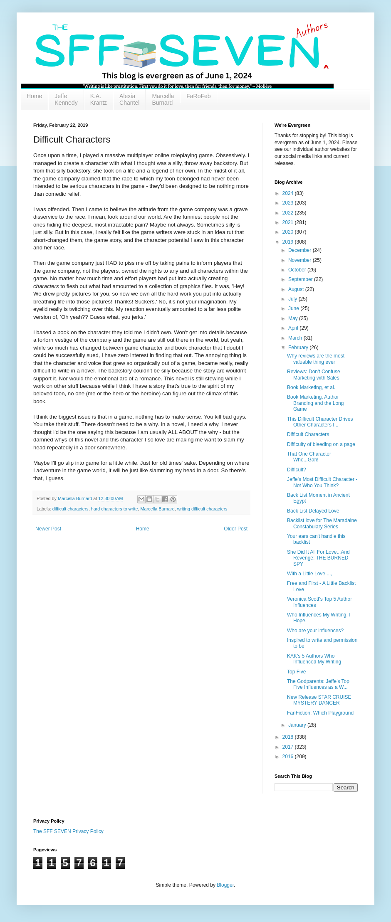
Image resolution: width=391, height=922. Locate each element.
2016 (288, 756)
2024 (288, 193)
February (298, 347)
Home (34, 96)
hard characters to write (114, 508)
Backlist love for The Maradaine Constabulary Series (322, 523)
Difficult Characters (308, 434)
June (294, 308)
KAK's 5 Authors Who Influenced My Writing (314, 659)
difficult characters (70, 508)
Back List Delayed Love (313, 511)
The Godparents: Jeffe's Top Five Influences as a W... (318, 684)
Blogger (225, 885)
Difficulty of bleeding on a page (321, 444)
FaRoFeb (198, 96)
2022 (288, 213)
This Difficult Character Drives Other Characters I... (320, 422)
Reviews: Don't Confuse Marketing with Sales (313, 374)
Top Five (296, 672)
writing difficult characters (202, 508)
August (296, 289)
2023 (288, 203)
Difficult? (296, 470)
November (300, 260)
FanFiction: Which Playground (320, 713)
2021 (288, 222)
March (296, 338)
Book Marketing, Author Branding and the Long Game (315, 403)
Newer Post (48, 529)
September (301, 279)
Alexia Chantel (129, 99)
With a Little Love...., (309, 574)
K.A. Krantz (98, 99)
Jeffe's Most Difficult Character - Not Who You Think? (322, 482)
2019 (288, 242)
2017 (288, 747)
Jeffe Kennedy (65, 99)
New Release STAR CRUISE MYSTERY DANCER (319, 700)
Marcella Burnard (163, 99)
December (300, 250)
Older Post (235, 529)
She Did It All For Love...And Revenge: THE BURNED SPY (318, 558)
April (293, 328)
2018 (288, 737)
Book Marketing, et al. (311, 387)
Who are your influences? (315, 631)
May (293, 318)
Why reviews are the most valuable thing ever (315, 359)
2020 (288, 232)
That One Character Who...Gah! (309, 457)
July (293, 299)
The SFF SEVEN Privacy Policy (68, 831)
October (297, 270)
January (297, 725)
